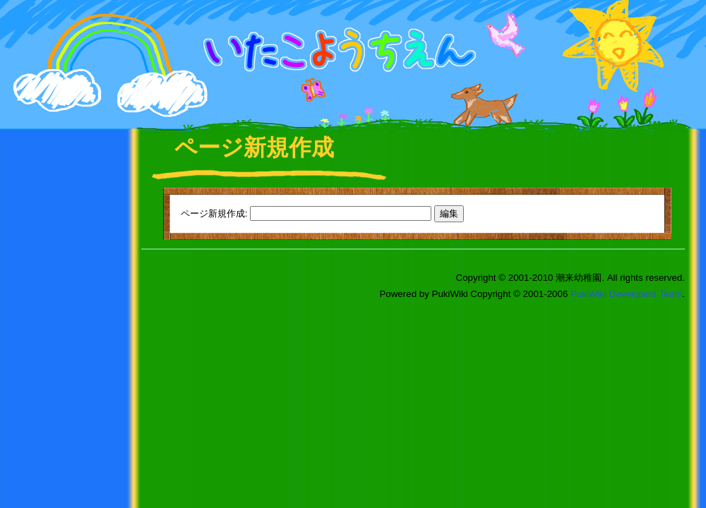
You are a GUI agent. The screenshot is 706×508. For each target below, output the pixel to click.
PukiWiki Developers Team (626, 294)
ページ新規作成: (214, 213)
